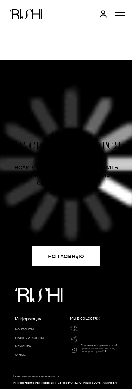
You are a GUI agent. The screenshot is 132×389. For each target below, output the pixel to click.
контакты (24, 329)
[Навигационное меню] (120, 14)
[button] (103, 14)
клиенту (23, 345)
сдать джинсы (29, 337)
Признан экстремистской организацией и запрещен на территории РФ (99, 348)
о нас (20, 354)
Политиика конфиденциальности (36, 376)
